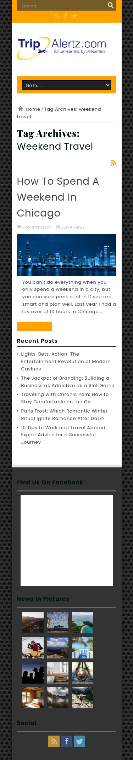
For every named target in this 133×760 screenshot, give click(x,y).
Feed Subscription (113, 163)
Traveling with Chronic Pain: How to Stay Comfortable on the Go (65, 398)
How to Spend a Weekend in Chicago (58, 197)
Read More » (35, 326)
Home (33, 109)
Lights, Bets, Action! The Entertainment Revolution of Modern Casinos (66, 361)
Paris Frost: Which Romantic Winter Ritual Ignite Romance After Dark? (64, 415)
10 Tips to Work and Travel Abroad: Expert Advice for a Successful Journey (64, 435)
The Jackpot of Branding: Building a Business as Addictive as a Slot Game (68, 382)
